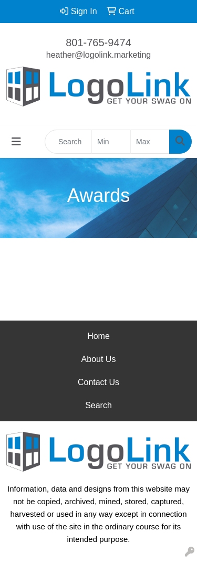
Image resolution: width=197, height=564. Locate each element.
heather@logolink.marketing (98, 54)
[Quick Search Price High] (150, 142)
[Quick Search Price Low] (111, 142)
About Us (98, 359)
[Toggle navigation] (16, 141)
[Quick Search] (68, 142)
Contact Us (98, 382)
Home (98, 336)
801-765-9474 (98, 42)
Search (98, 405)
